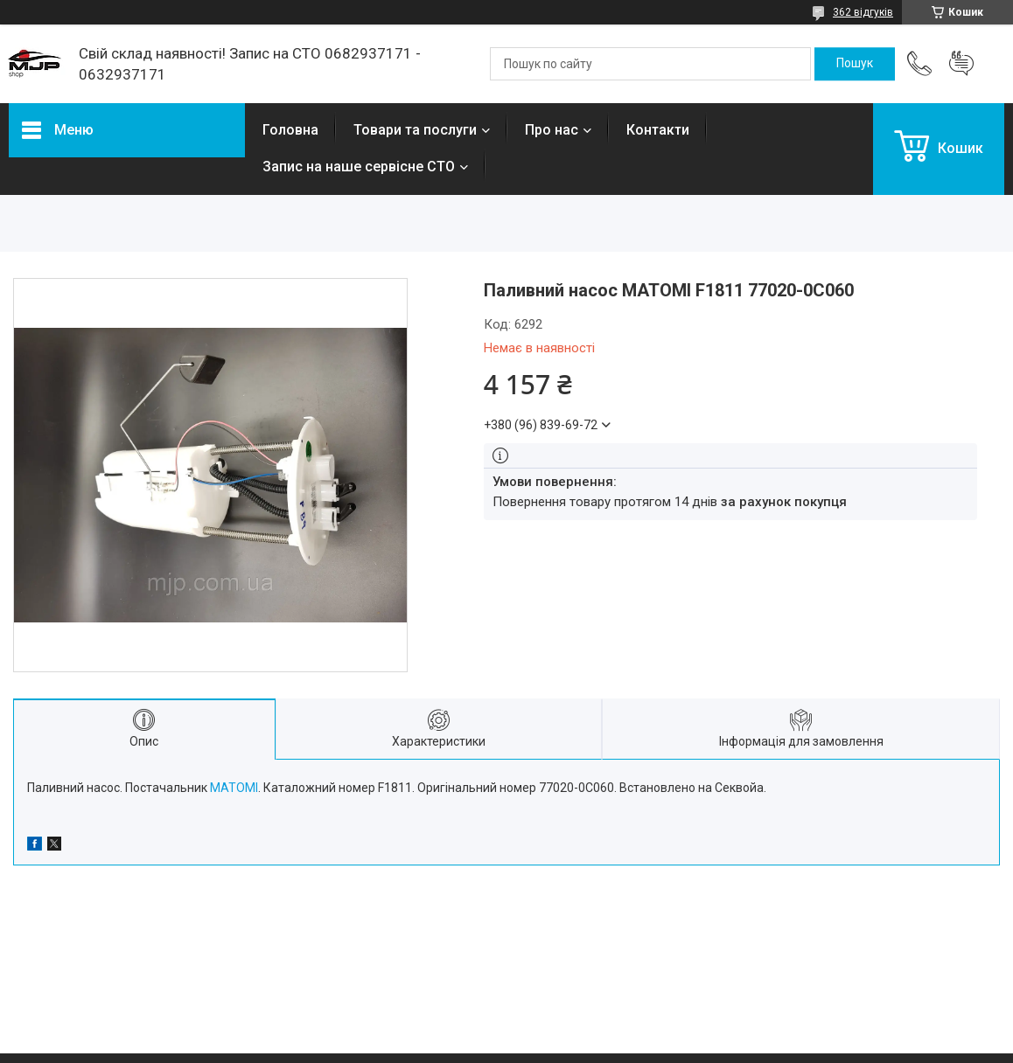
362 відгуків (863, 12)
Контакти (657, 130)
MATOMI (234, 788)
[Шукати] (854, 63)
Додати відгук (961, 63)
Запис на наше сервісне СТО (358, 166)
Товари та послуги (415, 130)
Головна (290, 130)
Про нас (551, 130)
